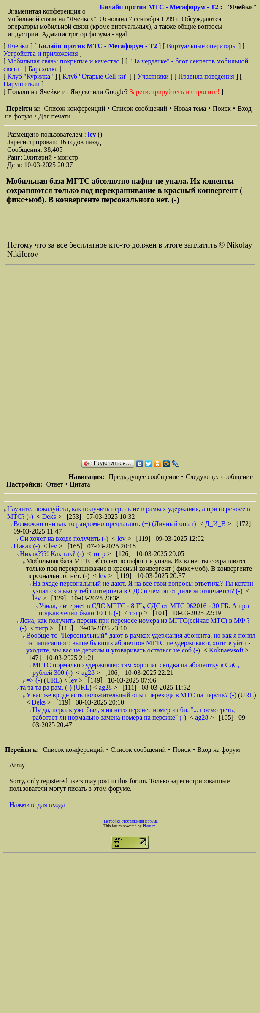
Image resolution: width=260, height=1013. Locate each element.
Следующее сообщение (219, 476)
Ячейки (18, 46)
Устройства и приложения (40, 53)
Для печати (54, 116)
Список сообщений (139, 108)
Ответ (54, 484)
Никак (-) (27, 546)
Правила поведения (206, 76)
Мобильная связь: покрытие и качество (63, 61)
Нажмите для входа (37, 804)
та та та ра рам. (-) (46, 687)
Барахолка (42, 68)
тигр (100, 553)
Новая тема (190, 108)
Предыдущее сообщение (143, 476)
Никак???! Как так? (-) (52, 553)
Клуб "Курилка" (30, 76)
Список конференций (74, 108)
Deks (50, 516)
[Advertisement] (90, 359)
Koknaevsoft (227, 650)
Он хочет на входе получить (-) (64, 538)
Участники (153, 76)
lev (93, 134)
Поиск (222, 108)
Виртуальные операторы (202, 46)
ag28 (88, 672)
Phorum (149, 825)
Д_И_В (216, 523)
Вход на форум (218, 749)
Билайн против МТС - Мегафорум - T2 (159, 7)
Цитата (80, 484)
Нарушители (21, 84)
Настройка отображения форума (130, 821)
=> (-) (34, 680)
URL (53, 680)
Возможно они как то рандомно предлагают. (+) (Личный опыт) (105, 523)
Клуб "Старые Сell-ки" (95, 76)
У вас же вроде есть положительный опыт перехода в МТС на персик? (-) (131, 695)
